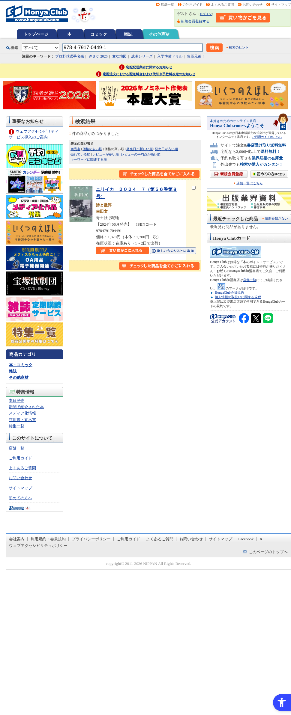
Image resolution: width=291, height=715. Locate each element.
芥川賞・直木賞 (22, 419)
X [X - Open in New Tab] (261, 539)
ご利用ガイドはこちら (267, 136)
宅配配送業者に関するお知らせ (149, 67)
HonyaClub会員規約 (229, 292)
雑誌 (128, 34)
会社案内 (17, 539)
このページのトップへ (268, 552)
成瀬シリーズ (142, 56)
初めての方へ (20, 498)
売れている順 (80, 154)
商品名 (75, 149)
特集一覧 (16, 426)
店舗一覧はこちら (249, 183)
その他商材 (159, 34)
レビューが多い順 (105, 154)
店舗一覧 (167, 4)
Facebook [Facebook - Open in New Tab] (246, 539)
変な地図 (119, 56)
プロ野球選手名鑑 (69, 56)
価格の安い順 (92, 149)
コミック (98, 34)
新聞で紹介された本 (26, 407)
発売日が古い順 (166, 149)
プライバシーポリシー (91, 539)
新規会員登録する (195, 21)
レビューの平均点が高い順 (140, 154)
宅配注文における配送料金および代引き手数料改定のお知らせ (149, 74)
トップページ (36, 34)
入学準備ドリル (169, 56)
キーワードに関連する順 (88, 159)
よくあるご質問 (222, 4)
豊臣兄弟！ (196, 56)
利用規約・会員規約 (48, 539)
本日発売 (16, 400)
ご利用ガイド (192, 4)
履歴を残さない (276, 218)
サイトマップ (281, 4)
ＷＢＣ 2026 (97, 56)
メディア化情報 (22, 413)
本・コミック (20, 365)
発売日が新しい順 (139, 149)
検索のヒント (239, 47)
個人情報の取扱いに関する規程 (238, 297)
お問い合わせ (252, 4)
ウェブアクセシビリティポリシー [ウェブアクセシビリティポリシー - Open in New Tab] (38, 545)
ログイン (206, 14)
